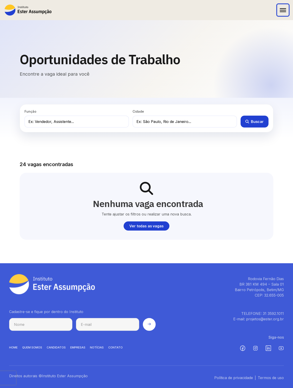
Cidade (138, 111)
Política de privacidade (233, 379)
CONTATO (115, 348)
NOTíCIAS (97, 348)
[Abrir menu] (282, 10)
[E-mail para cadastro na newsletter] (107, 325)
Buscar (254, 121)
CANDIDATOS (56, 348)
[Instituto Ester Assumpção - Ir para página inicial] (28, 10)
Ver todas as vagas (146, 226)
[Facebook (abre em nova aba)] (242, 349)
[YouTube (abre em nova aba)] (281, 349)
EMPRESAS (77, 348)
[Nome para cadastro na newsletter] (40, 325)
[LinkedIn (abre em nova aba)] (268, 349)
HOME (13, 348)
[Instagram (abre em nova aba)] (255, 349)
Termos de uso (271, 379)
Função (30, 111)
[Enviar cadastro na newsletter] (149, 325)
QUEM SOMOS (32, 348)
